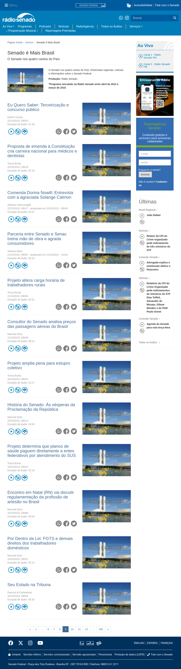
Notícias (64, 26)
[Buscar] (174, 18)
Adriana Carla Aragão (19, 204)
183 (101, 629)
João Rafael (154, 215)
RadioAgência (85, 26)
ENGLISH (139, 643)
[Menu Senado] (11, 5)
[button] (129, 5)
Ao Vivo (7, 26)
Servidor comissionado (57, 654)
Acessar (145, 174)
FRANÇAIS (167, 643)
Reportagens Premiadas (60, 30)
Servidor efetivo (32, 654)
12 (86, 629)
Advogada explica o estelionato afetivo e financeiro (159, 266)
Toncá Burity (14, 163)
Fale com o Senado (167, 5)
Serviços (135, 26)
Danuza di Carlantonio (19, 592)
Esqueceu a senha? (150, 169)
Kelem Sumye (15, 117)
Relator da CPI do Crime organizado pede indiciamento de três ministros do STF (158, 243)
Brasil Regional (147, 209)
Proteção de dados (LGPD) (130, 654)
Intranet (14, 654)
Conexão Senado (148, 257)
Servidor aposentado (84, 654)
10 (72, 629)
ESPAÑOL (152, 643)
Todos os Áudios (111, 26)
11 (79, 629)
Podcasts (45, 26)
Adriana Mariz (15, 251)
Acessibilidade (143, 5)
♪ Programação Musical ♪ (22, 30)
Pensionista (105, 654)
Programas (25, 26)
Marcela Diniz (14, 334)
